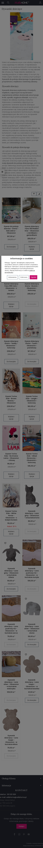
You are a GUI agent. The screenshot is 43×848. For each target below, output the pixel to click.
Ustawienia (12, 277)
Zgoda (33, 277)
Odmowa (23, 277)
